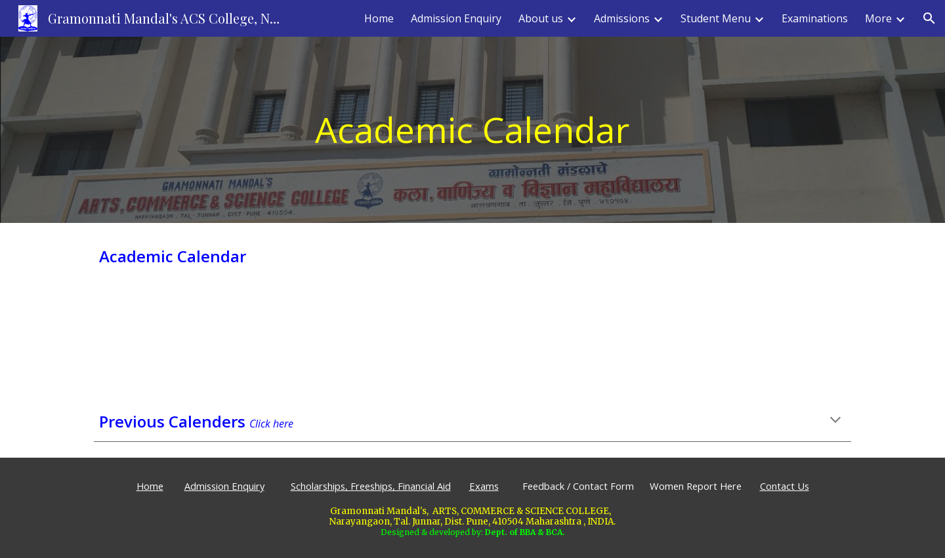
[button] (929, 18)
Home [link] (379, 18)
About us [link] (540, 18)
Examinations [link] (815, 18)
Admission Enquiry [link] (456, 18)
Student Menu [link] (716, 18)
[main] (472, 130)
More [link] (878, 18)
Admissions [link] (622, 18)
